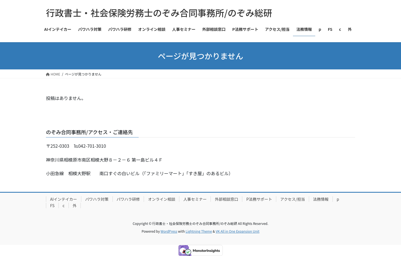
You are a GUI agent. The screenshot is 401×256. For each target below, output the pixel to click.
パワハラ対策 (97, 199)
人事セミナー (195, 199)
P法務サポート (259, 199)
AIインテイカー (63, 199)
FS (52, 205)
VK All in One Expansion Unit (238, 231)
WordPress (169, 231)
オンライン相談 (161, 199)
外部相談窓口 (226, 199)
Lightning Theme (198, 231)
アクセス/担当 (292, 199)
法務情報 (321, 199)
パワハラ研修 (128, 199)
